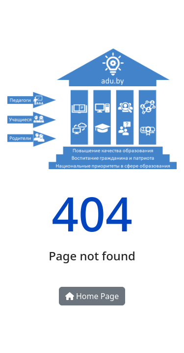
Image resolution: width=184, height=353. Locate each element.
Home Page (92, 296)
